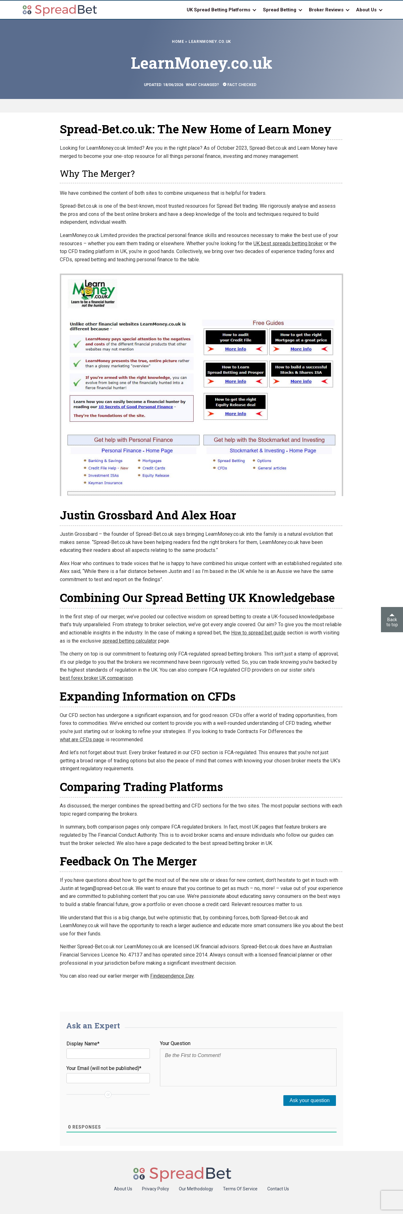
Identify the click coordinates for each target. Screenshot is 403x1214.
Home (178, 41)
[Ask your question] (309, 1100)
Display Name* (82, 1044)
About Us (123, 1188)
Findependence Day (172, 976)
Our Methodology (196, 1188)
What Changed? (202, 85)
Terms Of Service (240, 1188)
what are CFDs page (82, 740)
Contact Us (278, 1188)
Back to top (392, 620)
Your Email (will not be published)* (103, 1068)
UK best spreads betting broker (288, 243)
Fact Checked (239, 85)
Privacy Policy (155, 1188)
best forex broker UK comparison (96, 678)
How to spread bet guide (258, 633)
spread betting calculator (129, 641)
